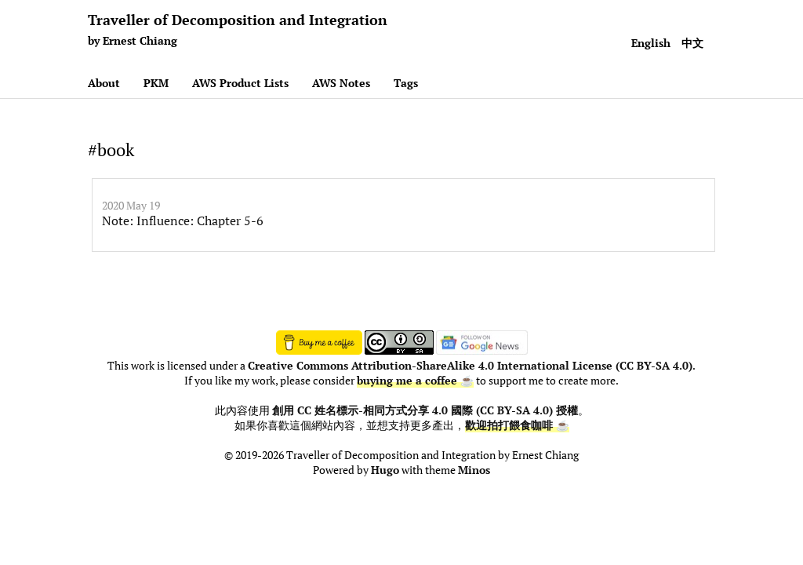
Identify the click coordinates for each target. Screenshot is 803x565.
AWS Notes (341, 82)
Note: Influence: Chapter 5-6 (182, 220)
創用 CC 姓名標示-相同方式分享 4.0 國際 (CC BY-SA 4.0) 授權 (425, 410)
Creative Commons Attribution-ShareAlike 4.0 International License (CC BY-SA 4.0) (470, 366)
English (650, 42)
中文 (692, 42)
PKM (156, 82)
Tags (406, 82)
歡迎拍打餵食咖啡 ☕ (517, 425)
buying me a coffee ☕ (415, 381)
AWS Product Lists (240, 82)
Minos (474, 470)
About (104, 82)
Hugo (385, 470)
